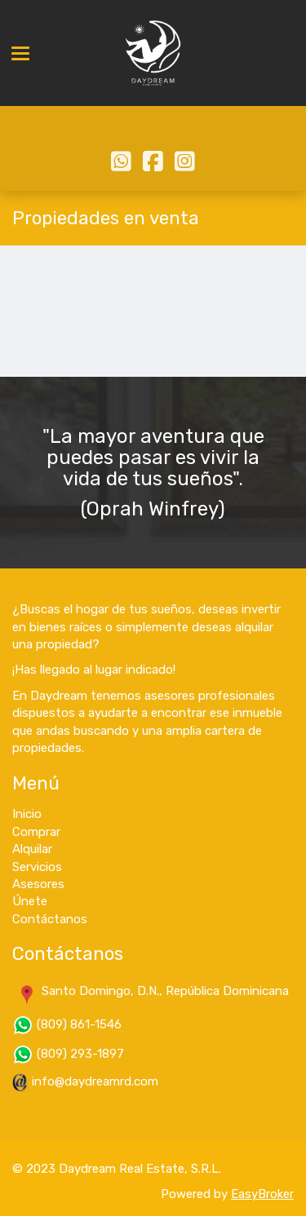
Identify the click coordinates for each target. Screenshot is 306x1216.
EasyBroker (262, 1194)
